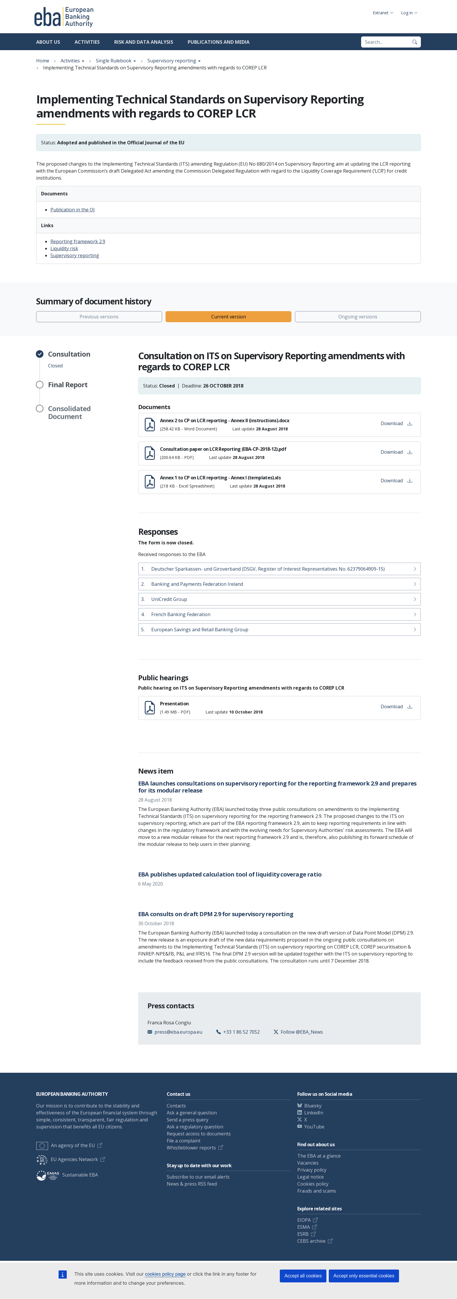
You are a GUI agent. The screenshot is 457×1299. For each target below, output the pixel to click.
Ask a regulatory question (195, 1126)
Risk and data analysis (143, 42)
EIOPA (304, 1220)
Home (42, 60)
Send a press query (187, 1119)
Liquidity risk (64, 248)
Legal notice (310, 1177)
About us (48, 42)
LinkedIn (313, 1112)
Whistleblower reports (191, 1147)
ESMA (303, 1227)
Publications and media (218, 42)
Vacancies (308, 1163)
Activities (87, 42)
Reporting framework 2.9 (77, 241)
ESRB (303, 1234)
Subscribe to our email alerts (198, 1177)
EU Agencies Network (67, 1159)
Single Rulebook (113, 60)
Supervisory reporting (171, 60)
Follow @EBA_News (302, 1032)
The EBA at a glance (319, 1156)
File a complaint (184, 1140)
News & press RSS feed (192, 1184)
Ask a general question (192, 1112)
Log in (407, 12)
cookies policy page (165, 1274)
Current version (228, 316)
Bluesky (312, 1105)
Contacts (176, 1105)
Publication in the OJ (72, 209)
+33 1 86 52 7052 (241, 1032)
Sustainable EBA (67, 1175)
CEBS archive (311, 1241)
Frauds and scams (316, 1191)
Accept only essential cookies (363, 1275)
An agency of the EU (65, 1145)
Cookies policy (312, 1184)
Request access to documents (199, 1133)
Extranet (381, 12)
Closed (69, 359)
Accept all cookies (303, 1275)
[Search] (415, 42)
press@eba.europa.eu (178, 1032)
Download (396, 423)
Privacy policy (311, 1170)
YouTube (314, 1126)
